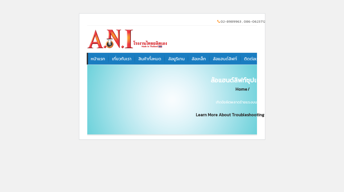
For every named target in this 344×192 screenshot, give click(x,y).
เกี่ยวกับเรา (121, 58)
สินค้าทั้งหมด (149, 58)
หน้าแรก (98, 58)
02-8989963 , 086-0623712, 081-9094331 (252, 21)
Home (241, 89)
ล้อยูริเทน (176, 58)
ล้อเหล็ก (199, 58)
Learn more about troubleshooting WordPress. (241, 115)
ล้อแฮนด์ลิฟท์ (225, 58)
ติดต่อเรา (252, 58)
